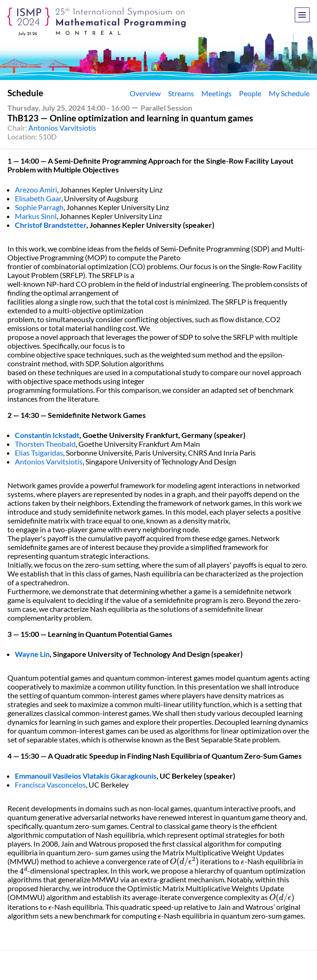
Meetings (216, 93)
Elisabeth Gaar (38, 198)
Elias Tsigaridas (39, 452)
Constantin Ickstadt (47, 434)
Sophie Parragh (39, 207)
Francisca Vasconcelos (50, 784)
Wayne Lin (32, 653)
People (250, 93)
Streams (181, 93)
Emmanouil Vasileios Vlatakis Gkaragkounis (85, 775)
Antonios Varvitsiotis (62, 127)
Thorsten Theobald (45, 443)
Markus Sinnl (36, 216)
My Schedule (289, 93)
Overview (145, 93)
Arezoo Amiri (36, 189)
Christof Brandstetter (50, 224)
